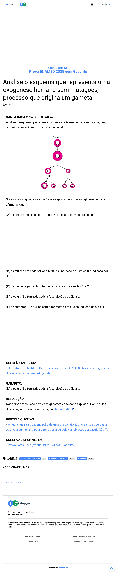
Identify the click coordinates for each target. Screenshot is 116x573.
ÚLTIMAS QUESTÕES (15, 482)
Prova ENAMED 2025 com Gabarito (58, 71)
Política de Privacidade (83, 542)
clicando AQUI (63, 409)
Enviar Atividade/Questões (83, 537)
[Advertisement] (58, 41)
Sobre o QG (33, 542)
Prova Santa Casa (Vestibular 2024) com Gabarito (41, 445)
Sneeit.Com (63, 567)
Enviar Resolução (32, 537)
